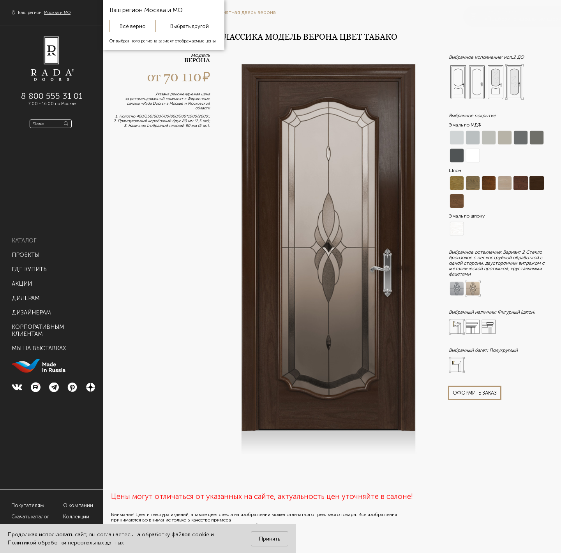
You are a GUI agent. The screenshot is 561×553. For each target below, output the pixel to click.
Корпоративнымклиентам (38, 326)
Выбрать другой (189, 26)
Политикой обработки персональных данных (66, 542)
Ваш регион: (44, 12)
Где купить (29, 265)
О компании (78, 505)
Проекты (25, 250)
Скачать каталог (30, 517)
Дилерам (26, 293)
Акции (22, 279)
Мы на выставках (39, 344)
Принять (269, 538)
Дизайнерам (31, 308)
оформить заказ (475, 393)
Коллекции (76, 517)
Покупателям (27, 505)
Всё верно (133, 26)
